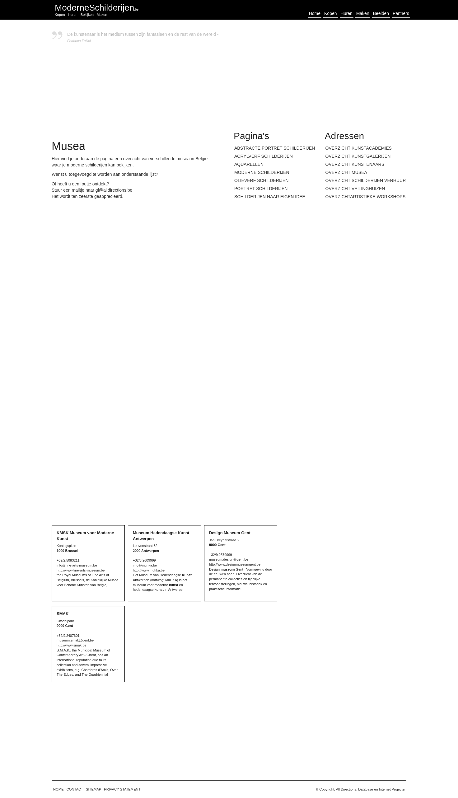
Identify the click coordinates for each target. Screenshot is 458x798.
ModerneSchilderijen (96, 7)
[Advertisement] (320, 74)
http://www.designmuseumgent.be (234, 564)
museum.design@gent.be (228, 559)
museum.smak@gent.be (75, 640)
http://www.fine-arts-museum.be (81, 570)
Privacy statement (122, 789)
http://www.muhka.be (149, 570)
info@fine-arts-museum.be (77, 565)
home (58, 789)
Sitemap (93, 789)
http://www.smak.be (71, 645)
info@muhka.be (145, 565)
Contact (75, 789)
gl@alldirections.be (114, 190)
